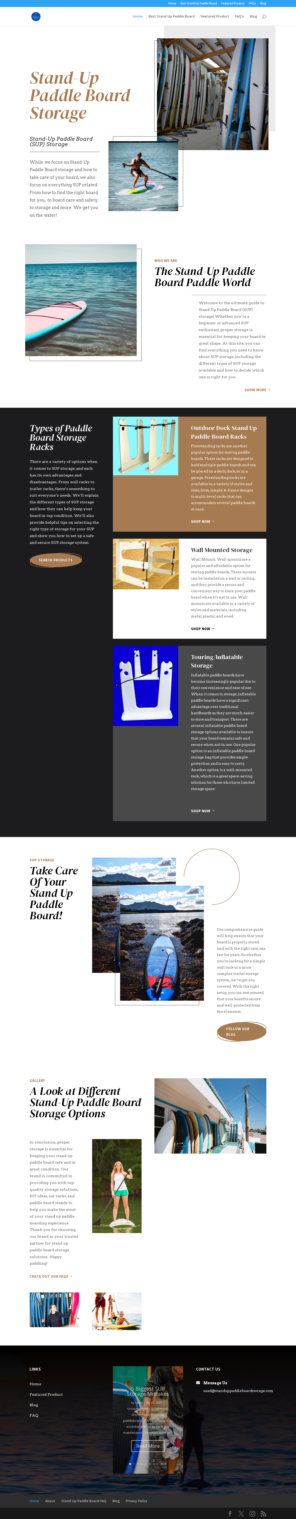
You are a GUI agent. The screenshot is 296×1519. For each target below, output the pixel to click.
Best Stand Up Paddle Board (199, 3)
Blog (263, 3)
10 (166, 1464)
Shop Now (200, 521)
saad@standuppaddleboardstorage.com (238, 1391)
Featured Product (232, 3)
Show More (255, 390)
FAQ (34, 1415)
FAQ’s (252, 3)
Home (172, 3)
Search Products (56, 560)
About (50, 1501)
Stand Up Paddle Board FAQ (83, 1501)
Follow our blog (238, 1031)
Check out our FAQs (49, 1276)
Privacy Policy (136, 1501)
